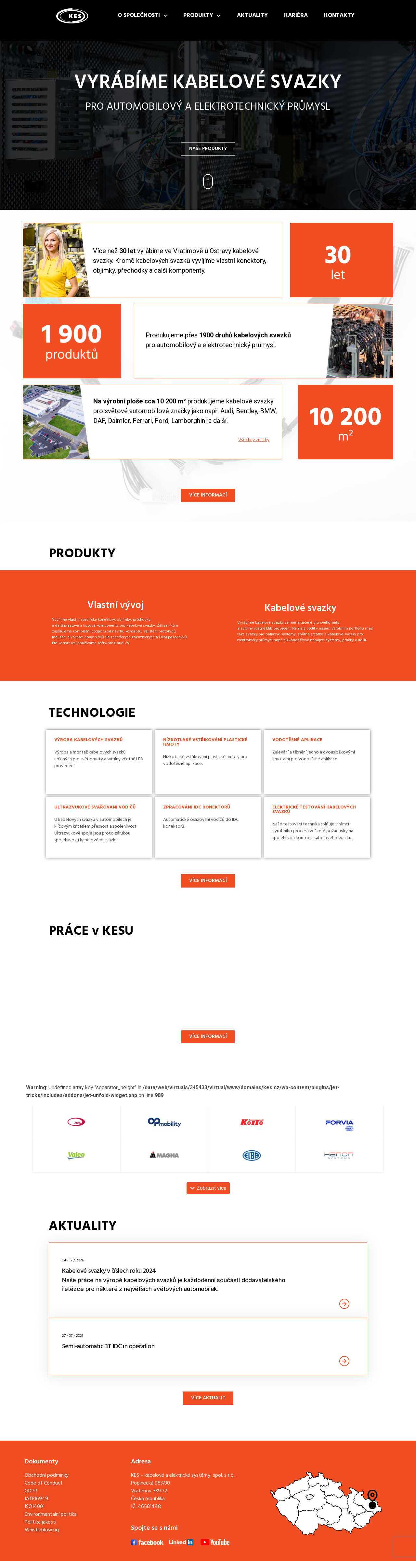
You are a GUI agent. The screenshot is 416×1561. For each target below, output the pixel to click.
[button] (208, 1188)
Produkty (202, 15)
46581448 (149, 1506)
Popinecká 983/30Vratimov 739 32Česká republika (150, 1491)
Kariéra (296, 15)
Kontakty (339, 15)
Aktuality (252, 15)
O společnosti (142, 15)
